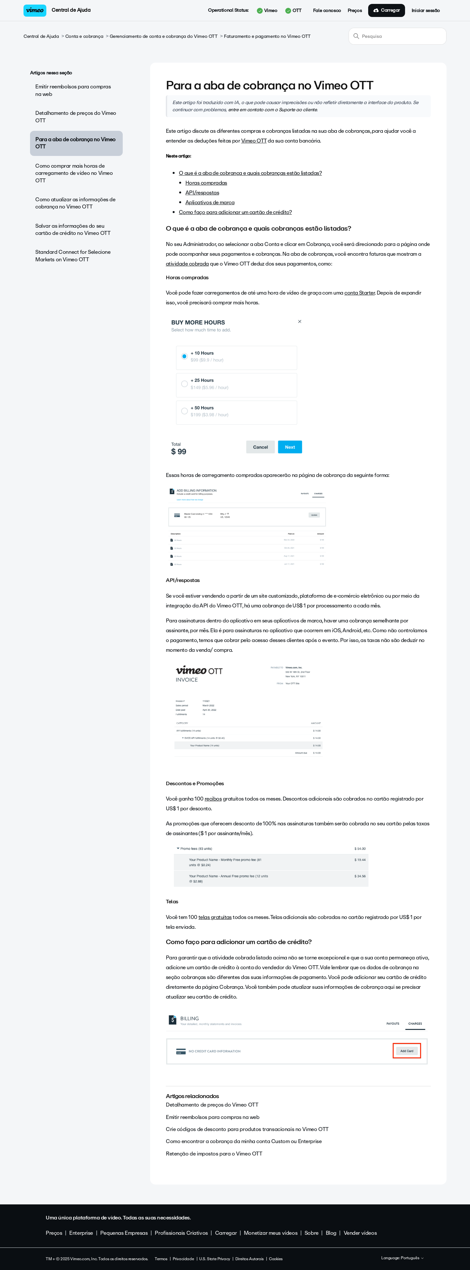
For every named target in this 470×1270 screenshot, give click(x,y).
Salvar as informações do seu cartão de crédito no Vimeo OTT (72, 229)
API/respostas (202, 192)
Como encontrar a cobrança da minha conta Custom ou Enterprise (243, 1141)
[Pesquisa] (397, 36)
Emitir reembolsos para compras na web (73, 90)
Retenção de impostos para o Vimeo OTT (214, 1153)
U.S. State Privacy (214, 1259)
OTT (293, 11)
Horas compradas (206, 182)
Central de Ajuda (71, 10)
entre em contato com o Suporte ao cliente (272, 110)
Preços (355, 11)
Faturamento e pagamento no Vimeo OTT (267, 36)
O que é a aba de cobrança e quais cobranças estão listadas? (250, 173)
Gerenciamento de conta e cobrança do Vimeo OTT (164, 36)
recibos (213, 798)
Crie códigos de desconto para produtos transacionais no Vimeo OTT (247, 1129)
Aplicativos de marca (209, 202)
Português (412, 1258)
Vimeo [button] (267, 11)
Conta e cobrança (84, 36)
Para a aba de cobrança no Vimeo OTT (75, 143)
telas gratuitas (215, 917)
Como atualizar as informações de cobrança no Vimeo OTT (75, 203)
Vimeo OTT (254, 140)
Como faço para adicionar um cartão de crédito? (235, 212)
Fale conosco (327, 11)
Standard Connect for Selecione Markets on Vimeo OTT (72, 256)
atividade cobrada (187, 263)
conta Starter (359, 292)
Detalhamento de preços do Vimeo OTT (75, 117)
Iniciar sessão (426, 11)
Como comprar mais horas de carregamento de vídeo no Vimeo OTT (74, 173)
